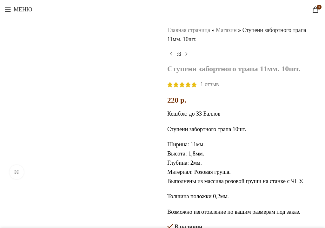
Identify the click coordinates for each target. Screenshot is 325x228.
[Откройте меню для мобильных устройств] (19, 9)
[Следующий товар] (186, 54)
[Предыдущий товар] (171, 54)
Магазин (226, 30)
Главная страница (188, 30)
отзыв (210, 84)
